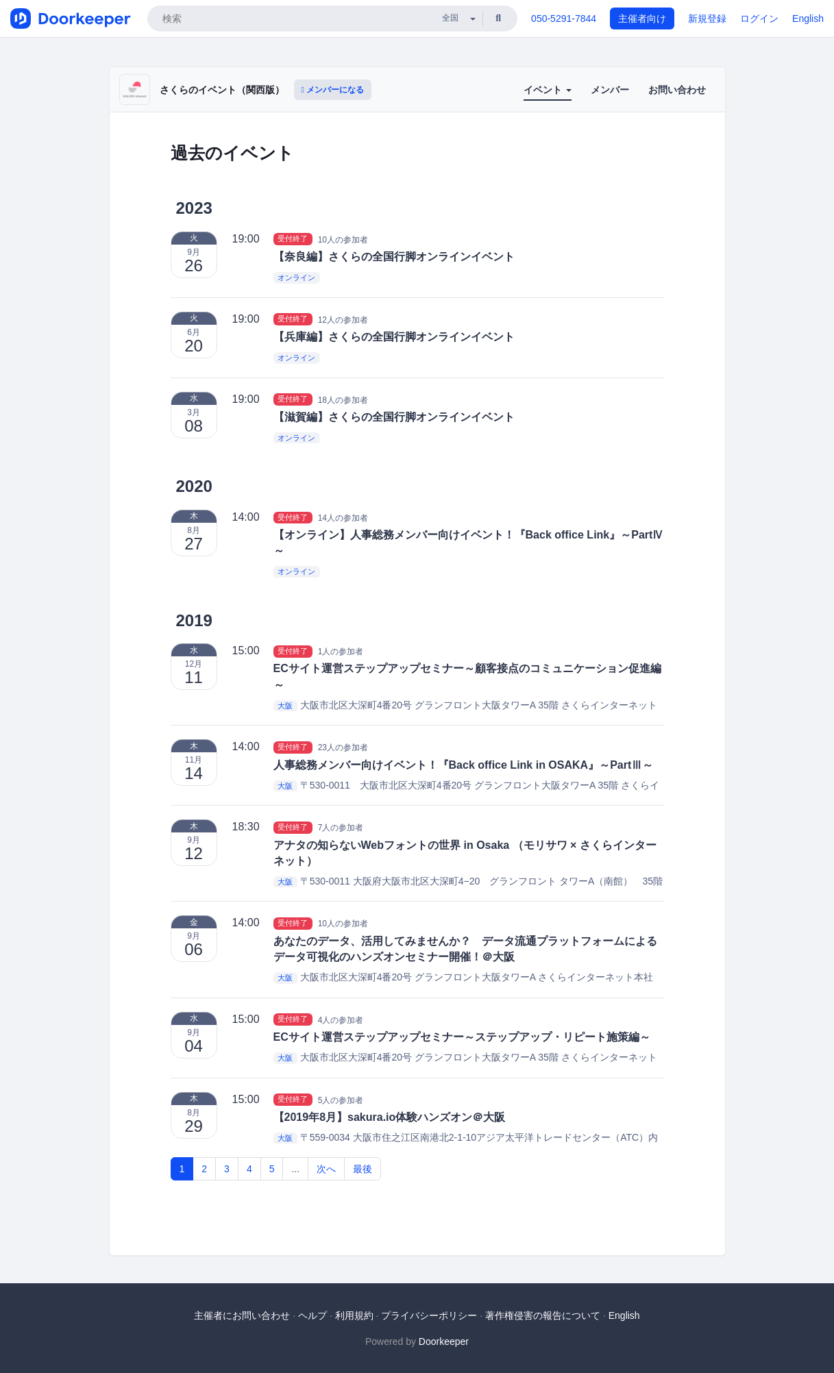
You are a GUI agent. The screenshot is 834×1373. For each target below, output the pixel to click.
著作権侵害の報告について (542, 1315)
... (295, 1168)
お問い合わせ (677, 89)
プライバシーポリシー (429, 1315)
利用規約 (354, 1315)
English (808, 18)
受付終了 (293, 239)
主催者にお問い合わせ (242, 1315)
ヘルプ (312, 1315)
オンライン (296, 277)
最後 (362, 1168)
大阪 (285, 706)
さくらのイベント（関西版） (222, 89)
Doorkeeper (444, 1341)
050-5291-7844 (563, 18)
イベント (548, 89)
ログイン (759, 18)
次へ (326, 1168)
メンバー (610, 89)
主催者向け (642, 18)
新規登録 (707, 18)
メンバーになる (333, 90)
